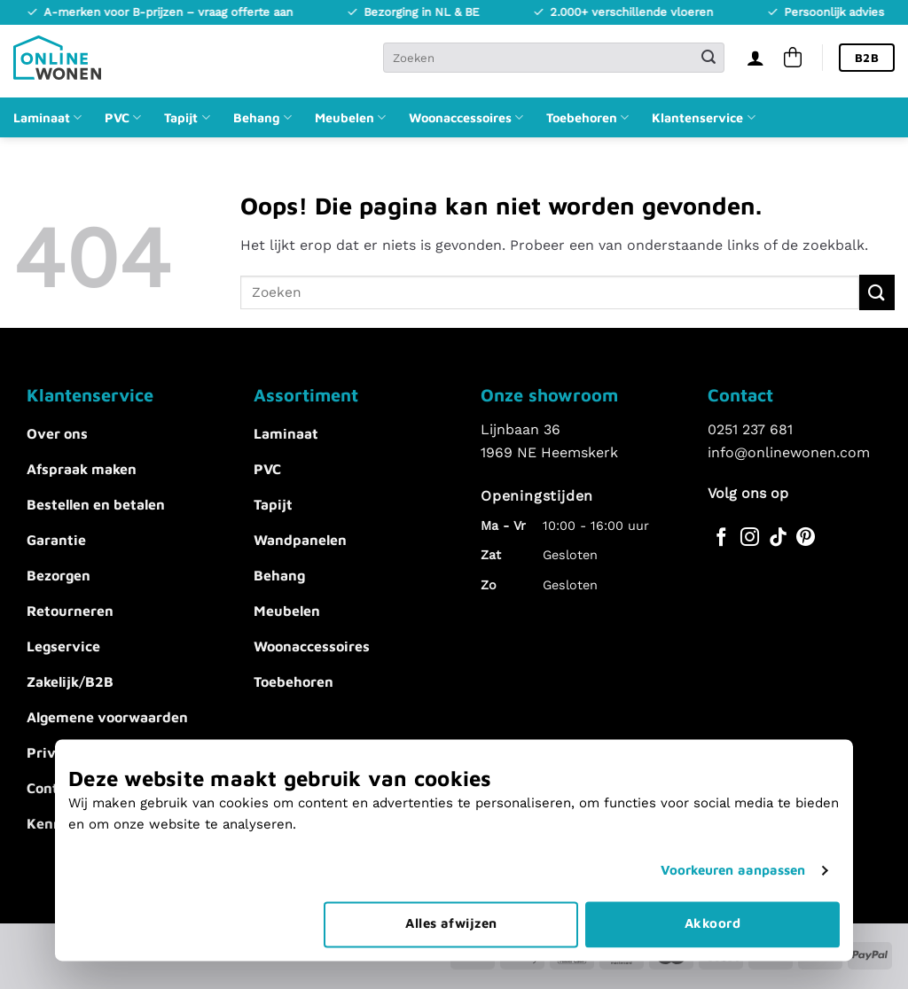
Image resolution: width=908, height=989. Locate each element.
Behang (262, 117)
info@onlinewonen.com (789, 452)
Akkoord (712, 916)
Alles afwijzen (451, 916)
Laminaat (47, 117)
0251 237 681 (750, 429)
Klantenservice (703, 117)
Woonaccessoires (466, 117)
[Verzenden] (708, 58)
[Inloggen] (755, 57)
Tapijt (186, 117)
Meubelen (350, 117)
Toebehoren (587, 117)
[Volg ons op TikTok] (778, 538)
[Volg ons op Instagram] (749, 538)
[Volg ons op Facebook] (721, 538)
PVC (123, 117)
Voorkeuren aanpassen (733, 864)
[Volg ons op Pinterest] (805, 538)
